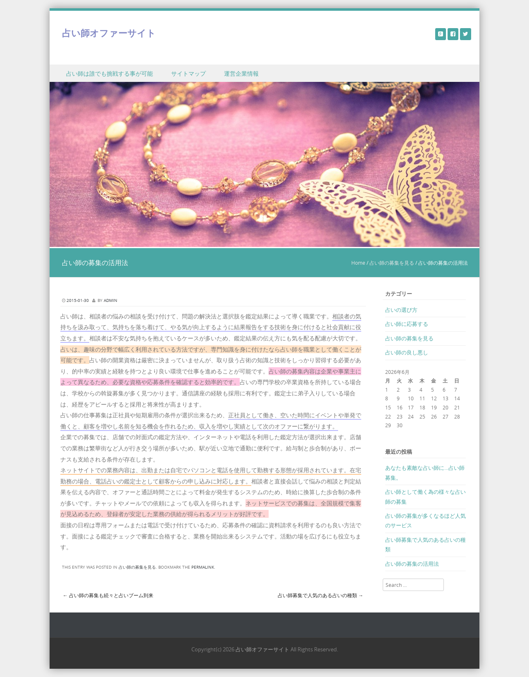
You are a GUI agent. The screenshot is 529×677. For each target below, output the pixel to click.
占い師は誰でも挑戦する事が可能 (109, 73)
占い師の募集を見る (391, 262)
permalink (202, 567)
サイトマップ (188, 73)
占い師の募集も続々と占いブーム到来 (108, 595)
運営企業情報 (241, 73)
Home (358, 262)
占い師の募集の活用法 (412, 563)
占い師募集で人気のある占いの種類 (320, 595)
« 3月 (391, 434)
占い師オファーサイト (109, 33)
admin (110, 300)
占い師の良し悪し (406, 352)
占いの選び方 (401, 309)
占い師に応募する (406, 324)
